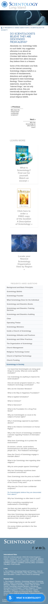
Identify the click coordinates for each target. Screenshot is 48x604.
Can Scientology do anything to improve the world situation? (24, 378)
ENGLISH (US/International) (12, 557)
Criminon (22, 590)
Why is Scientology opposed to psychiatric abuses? (23, 422)
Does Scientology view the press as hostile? (24, 476)
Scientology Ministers (15, 327)
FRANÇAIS (13, 559)
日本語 (27, 559)
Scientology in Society (15, 364)
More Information (9, 574)
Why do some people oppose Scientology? (23, 466)
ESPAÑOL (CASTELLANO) (26, 562)
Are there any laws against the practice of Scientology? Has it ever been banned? (23, 509)
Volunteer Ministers (17, 573)
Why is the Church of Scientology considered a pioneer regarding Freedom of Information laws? (24, 435)
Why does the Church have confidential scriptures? (22, 487)
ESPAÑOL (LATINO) (10, 562)
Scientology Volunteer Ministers (19, 586)
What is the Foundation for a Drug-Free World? (22, 410)
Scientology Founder (15, 296)
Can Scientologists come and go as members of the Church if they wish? (24, 481)
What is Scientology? (16, 583)
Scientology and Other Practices (19, 339)
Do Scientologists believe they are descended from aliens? (24, 493)
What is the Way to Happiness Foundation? (23, 393)
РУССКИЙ (33, 559)
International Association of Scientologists (21, 587)
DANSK (6, 559)
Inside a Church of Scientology (19, 331)
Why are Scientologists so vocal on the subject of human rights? (22, 416)
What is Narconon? (15, 405)
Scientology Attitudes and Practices (21, 335)
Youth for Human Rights (21, 593)
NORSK (32, 561)
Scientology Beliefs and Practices (25, 571)
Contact (18, 574)
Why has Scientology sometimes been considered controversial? (22, 471)
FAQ (25, 573)
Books (30, 573)
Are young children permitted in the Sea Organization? (22, 527)
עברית (20, 559)
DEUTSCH (18, 561)
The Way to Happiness (11, 590)
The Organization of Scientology (19, 343)
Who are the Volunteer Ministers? (20, 389)
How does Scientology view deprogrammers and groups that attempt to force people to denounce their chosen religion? (24, 516)
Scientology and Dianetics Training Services (20, 309)
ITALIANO (7, 564)
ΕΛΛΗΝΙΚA (39, 562)
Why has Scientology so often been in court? (24, 498)
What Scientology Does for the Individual (23, 300)
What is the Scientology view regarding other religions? (24, 461)
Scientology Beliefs (14, 291)
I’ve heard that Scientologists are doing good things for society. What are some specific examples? (24, 371)
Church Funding (13, 360)
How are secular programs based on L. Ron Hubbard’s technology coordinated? (24, 384)
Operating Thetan (13, 323)
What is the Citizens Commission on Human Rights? (24, 428)
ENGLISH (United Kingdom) (31, 557)
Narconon (29, 590)
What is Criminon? (14, 401)
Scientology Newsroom (31, 583)
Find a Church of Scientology (31, 574)
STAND (38, 588)
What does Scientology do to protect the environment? (22, 441)
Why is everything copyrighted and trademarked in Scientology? (20, 503)
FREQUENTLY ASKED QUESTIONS (16, 27)
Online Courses (38, 573)
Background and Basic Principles (20, 287)
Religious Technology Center (18, 352)
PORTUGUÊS (15, 564)
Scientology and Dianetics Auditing (21, 314)
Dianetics (18, 581)
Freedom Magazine (29, 588)
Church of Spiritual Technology (19, 356)
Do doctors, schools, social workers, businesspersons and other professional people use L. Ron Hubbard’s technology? (23, 448)
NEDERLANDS (9, 561)
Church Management (15, 348)
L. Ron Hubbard (9, 571)
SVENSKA (39, 561)
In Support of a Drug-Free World (22, 591)
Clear (9, 318)
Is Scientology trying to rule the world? (22, 522)
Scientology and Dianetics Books (20, 304)
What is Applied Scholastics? (18, 397)
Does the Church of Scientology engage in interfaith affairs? (23, 455)
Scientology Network (28, 581)
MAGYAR (26, 561)
